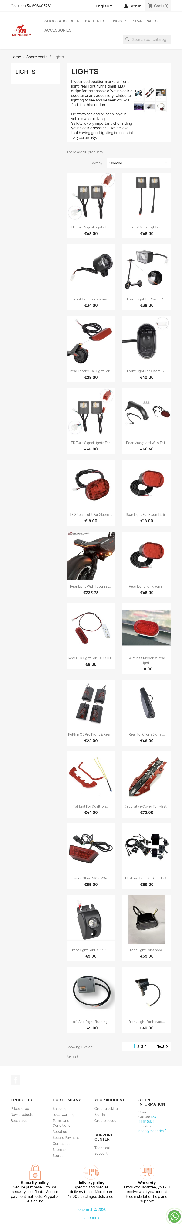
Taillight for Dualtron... (91, 806)
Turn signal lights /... (146, 227)
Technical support (102, 1150)
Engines (119, 20)
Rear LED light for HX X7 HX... (91, 658)
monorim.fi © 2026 (91, 1209)
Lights (25, 72)
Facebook (15, 1080)
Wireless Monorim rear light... (146, 660)
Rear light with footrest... (91, 586)
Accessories (57, 30)
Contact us (62, 1143)
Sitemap (59, 1149)
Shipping (60, 1108)
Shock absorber (62, 20)
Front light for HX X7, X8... (91, 950)
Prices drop (20, 1108)
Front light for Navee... (146, 1021)
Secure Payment (66, 1137)
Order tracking (106, 1108)
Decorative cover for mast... (146, 806)
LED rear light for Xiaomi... (91, 514)
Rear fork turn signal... (147, 734)
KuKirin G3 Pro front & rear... (91, 734)
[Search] (147, 39)
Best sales (19, 1120)
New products (22, 1114)
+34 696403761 (37, 5)
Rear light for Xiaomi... (147, 586)
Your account (109, 1100)
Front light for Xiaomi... (91, 299)
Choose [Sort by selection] (139, 163)
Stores (58, 1155)
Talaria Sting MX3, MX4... (91, 878)
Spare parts (145, 20)
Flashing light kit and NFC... (147, 878)
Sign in (99, 1114)
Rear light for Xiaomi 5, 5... (147, 514)
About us (60, 1131)
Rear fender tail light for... (91, 371)
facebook (91, 1217)
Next (163, 1046)
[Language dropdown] (105, 6)
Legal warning (63, 1114)
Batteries (95, 20)
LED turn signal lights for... (91, 227)
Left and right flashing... (90, 1021)
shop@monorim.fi (152, 1131)
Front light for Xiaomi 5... (146, 371)
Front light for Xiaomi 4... (147, 299)
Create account (107, 1120)
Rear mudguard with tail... (147, 443)
